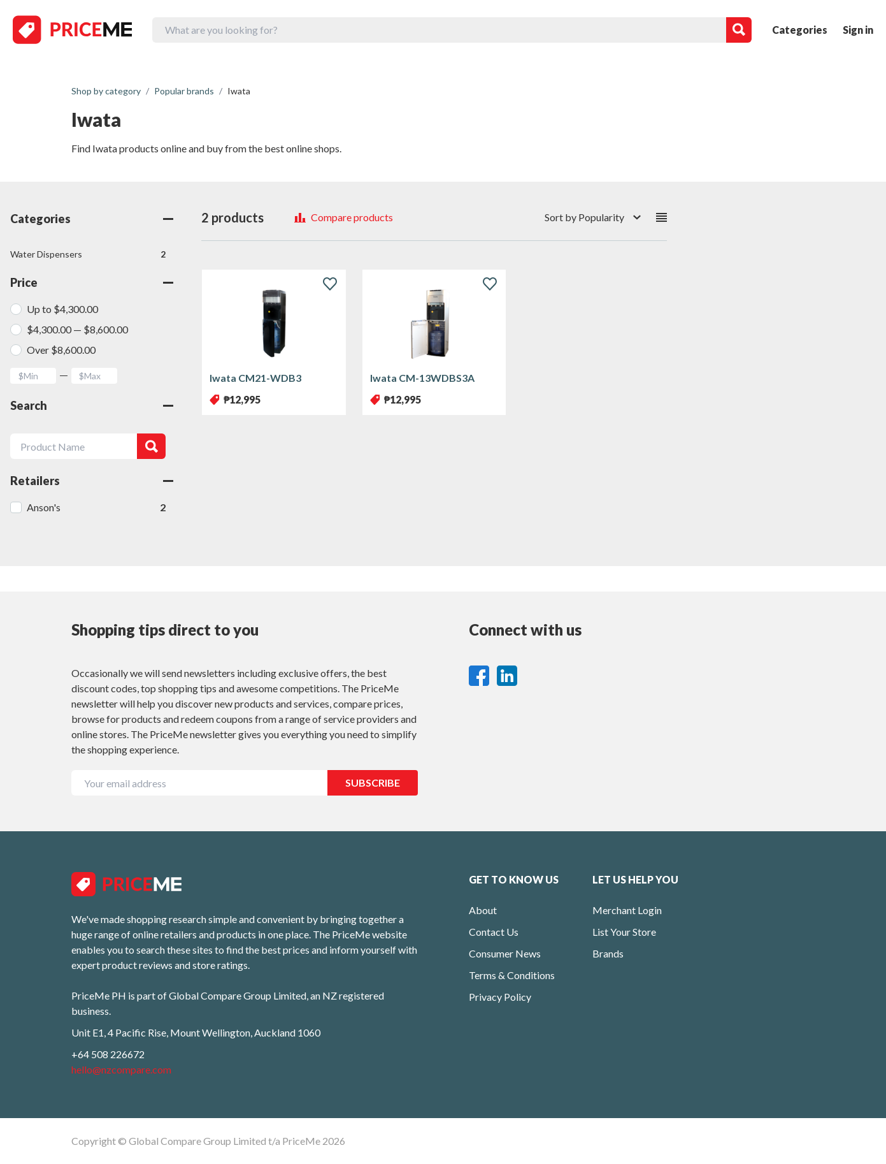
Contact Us (493, 932)
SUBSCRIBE (372, 782)
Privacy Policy (500, 997)
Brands (608, 953)
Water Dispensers (88, 254)
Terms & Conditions (512, 975)
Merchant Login (627, 910)
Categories (799, 30)
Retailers (91, 481)
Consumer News (505, 953)
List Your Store (624, 932)
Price (91, 282)
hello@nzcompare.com (121, 1069)
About (483, 910)
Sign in (858, 30)
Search (91, 405)
